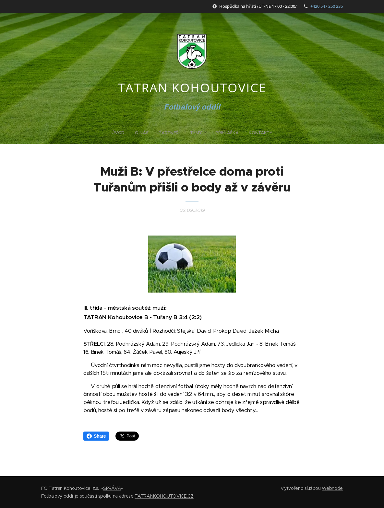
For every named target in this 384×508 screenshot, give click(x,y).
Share (96, 436)
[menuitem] (167, 133)
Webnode (332, 488)
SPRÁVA (112, 488)
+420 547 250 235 (326, 6)
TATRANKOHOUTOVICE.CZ (164, 496)
